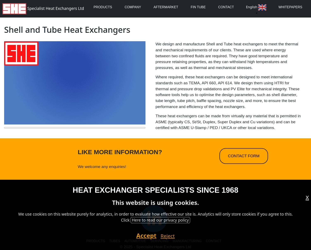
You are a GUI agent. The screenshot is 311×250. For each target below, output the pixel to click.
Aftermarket (166, 7)
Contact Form (244, 156)
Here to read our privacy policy (160, 220)
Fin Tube (198, 7)
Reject (168, 235)
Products (103, 7)
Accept (146, 235)
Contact (226, 7)
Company (133, 7)
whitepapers (290, 7)
